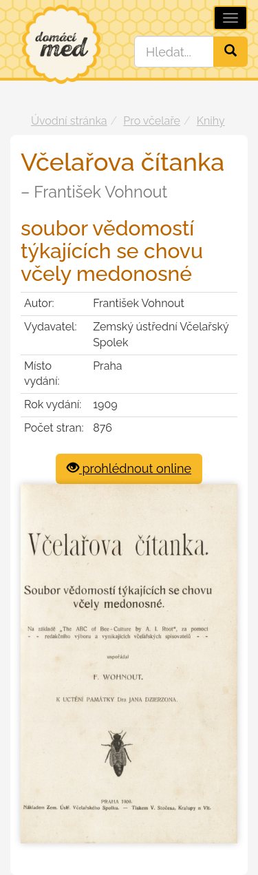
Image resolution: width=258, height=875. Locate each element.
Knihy (211, 120)
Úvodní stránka (69, 120)
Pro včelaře (151, 120)
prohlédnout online (129, 468)
